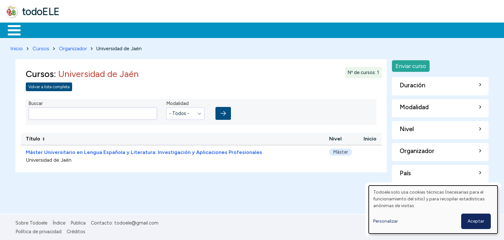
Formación (77, 29)
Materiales (36, 29)
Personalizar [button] (385, 221)
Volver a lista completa (49, 85)
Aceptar (476, 221)
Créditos (76, 230)
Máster (340, 151)
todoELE (41, 11)
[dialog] (433, 210)
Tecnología (192, 29)
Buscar (264, 29)
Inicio (10, 29)
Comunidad (236, 29)
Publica (78, 222)
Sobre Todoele (31, 222)
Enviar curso (410, 64)
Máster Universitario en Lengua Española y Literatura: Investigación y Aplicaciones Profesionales (144, 151)
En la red (152, 29)
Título (33, 138)
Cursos (41, 47)
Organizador (73, 47)
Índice (58, 222)
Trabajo (116, 29)
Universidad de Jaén (48, 159)
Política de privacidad (38, 230)
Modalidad (177, 102)
